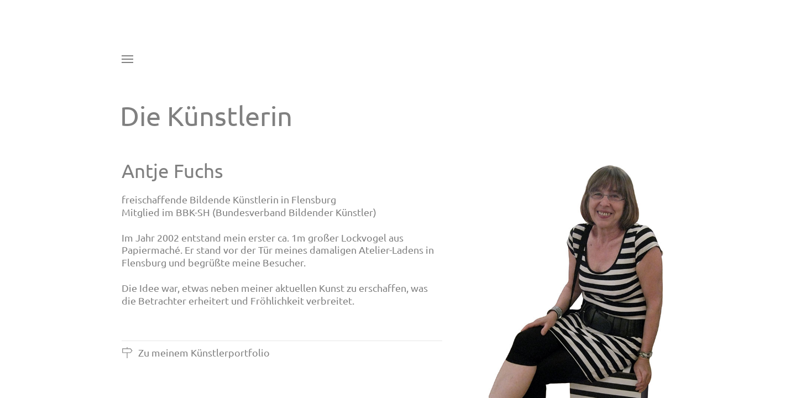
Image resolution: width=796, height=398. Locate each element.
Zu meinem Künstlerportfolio (196, 352)
